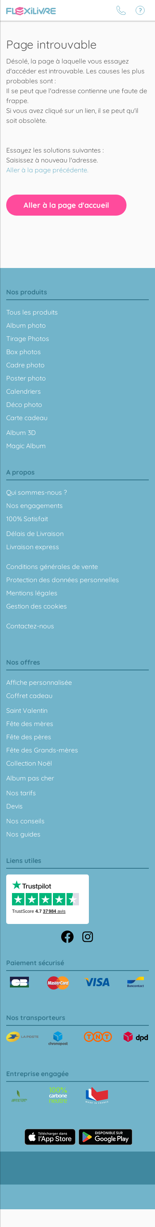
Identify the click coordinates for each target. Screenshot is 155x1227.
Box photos (23, 352)
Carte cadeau (27, 418)
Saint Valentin (27, 710)
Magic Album (26, 446)
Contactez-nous (30, 626)
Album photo (26, 325)
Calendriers (23, 391)
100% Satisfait (27, 519)
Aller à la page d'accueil (66, 205)
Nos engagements (34, 505)
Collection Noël (29, 763)
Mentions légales (31, 593)
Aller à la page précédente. (47, 170)
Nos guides (23, 834)
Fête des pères (28, 737)
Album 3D (21, 432)
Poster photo (26, 378)
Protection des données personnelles (62, 580)
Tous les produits (32, 312)
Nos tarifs (21, 793)
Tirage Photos (27, 338)
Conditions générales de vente (52, 566)
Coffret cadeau (29, 695)
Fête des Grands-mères (42, 750)
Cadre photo (25, 365)
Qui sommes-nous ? (36, 492)
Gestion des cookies (36, 606)
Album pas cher (30, 778)
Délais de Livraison (35, 533)
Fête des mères (29, 723)
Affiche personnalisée (39, 682)
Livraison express (32, 547)
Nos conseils (25, 821)
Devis (14, 806)
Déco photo (24, 404)
